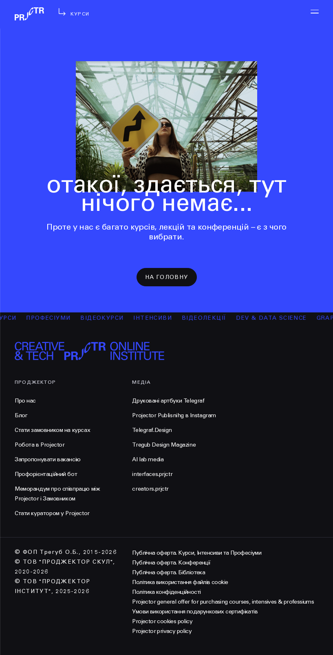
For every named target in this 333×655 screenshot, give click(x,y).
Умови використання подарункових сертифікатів (195, 611)
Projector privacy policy (162, 631)
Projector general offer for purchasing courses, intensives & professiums (223, 601)
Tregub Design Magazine (164, 444)
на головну (166, 277)
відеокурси (106, 317)
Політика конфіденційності (166, 592)
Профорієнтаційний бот (46, 474)
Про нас (25, 400)
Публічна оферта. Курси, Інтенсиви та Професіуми (196, 552)
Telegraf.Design (152, 430)
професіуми (53, 317)
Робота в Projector (39, 444)
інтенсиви (157, 317)
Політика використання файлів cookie (180, 582)
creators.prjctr (150, 488)
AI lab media (147, 459)
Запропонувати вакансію (48, 459)
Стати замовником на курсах (52, 430)
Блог (21, 415)
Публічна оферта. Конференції (171, 562)
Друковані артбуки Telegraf (168, 400)
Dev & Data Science (276, 317)
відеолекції (208, 317)
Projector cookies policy (162, 621)
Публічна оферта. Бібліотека (168, 572)
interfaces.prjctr (152, 474)
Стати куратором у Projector (52, 513)
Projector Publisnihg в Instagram (174, 415)
